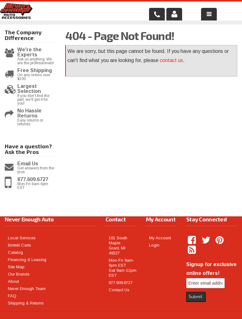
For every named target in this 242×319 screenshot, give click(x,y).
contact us (171, 60)
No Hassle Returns (29, 113)
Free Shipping (34, 70)
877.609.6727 (32, 179)
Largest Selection (29, 89)
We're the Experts (29, 52)
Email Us (27, 163)
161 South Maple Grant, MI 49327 (118, 245)
